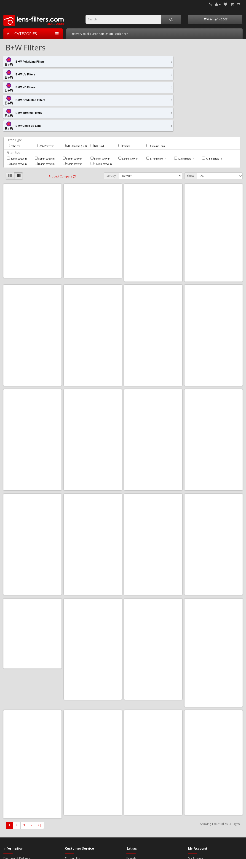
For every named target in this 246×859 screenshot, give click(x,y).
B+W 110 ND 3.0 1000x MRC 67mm (213, 190)
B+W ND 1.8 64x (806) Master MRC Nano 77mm (213, 676)
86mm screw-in (45, 112)
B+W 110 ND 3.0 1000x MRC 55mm (153, 190)
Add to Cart (22, 221)
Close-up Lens (155, 94)
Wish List (194, 761)
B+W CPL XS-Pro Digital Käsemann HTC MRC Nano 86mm (32, 676)
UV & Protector (44, 94)
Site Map (71, 756)
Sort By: (111, 124)
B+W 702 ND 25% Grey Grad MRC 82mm (93, 287)
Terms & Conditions (16, 756)
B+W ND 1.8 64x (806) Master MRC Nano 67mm (93, 676)
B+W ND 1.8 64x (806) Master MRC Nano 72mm (153, 676)
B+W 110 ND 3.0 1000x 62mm (32, 188)
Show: (191, 124)
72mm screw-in (184, 106)
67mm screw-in (156, 106)
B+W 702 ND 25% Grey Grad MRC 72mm (32, 287)
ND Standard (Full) (75, 94)
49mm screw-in (17, 106)
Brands (131, 751)
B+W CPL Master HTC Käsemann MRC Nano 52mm (153, 384)
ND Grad (97, 94)
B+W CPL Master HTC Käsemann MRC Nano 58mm (32, 482)
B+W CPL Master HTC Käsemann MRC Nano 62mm (92, 482)
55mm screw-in (73, 106)
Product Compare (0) (62, 125)
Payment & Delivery (17, 751)
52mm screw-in (45, 106)
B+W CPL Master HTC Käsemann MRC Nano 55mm (213, 384)
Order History (197, 756)
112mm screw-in (101, 112)
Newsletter (195, 765)
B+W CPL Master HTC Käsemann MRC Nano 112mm (153, 287)
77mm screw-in (212, 106)
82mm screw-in (17, 112)
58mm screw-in (100, 106)
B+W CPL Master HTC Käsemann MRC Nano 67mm (153, 482)
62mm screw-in (128, 106)
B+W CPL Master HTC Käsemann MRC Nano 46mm (32, 384)
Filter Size (13, 101)
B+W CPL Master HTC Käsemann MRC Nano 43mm (213, 287)
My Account (196, 751)
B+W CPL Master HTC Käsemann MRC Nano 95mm (153, 579)
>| (39, 719)
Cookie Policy (12, 765)
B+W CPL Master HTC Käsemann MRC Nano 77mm (32, 579)
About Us (9, 770)
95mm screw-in (73, 112)
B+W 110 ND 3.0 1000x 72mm (93, 188)
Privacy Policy (12, 761)
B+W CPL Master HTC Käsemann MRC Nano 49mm (92, 384)
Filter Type (14, 88)
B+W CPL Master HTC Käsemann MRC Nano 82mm (92, 579)
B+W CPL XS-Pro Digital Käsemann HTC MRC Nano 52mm (213, 579)
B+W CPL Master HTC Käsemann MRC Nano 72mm (213, 482)
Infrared (124, 94)
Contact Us (72, 751)
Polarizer (13, 94)
